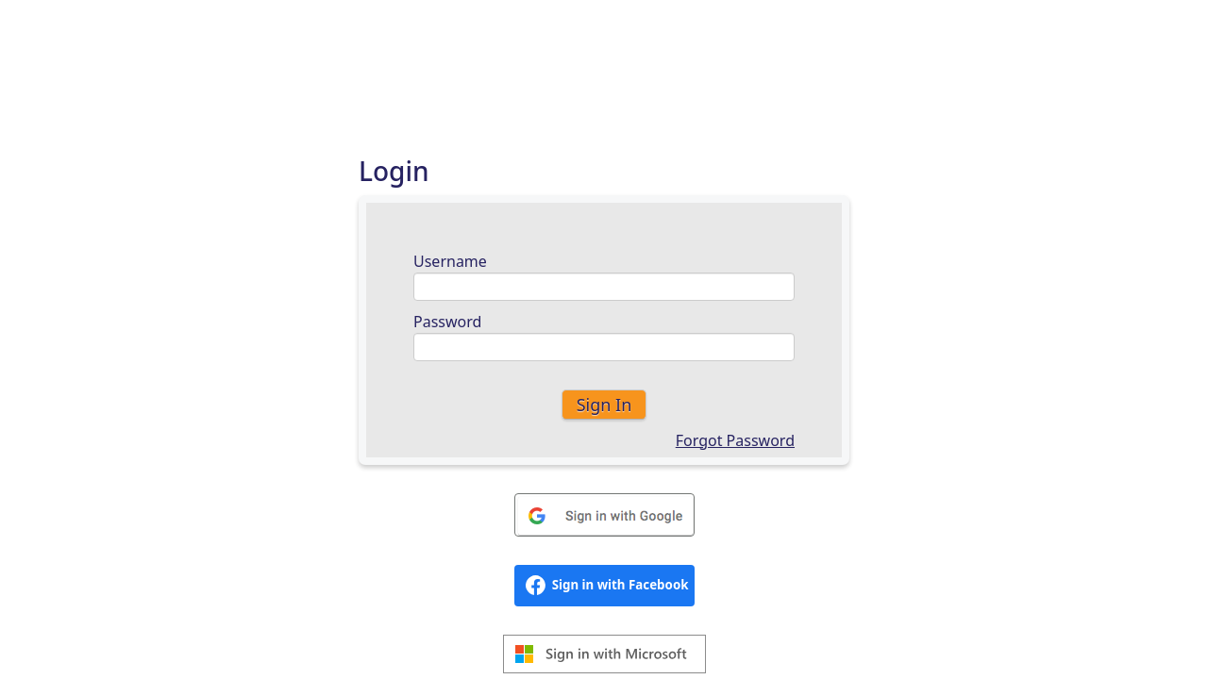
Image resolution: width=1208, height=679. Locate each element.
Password (447, 321)
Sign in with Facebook (607, 585)
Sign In (604, 404)
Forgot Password (735, 440)
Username (450, 261)
